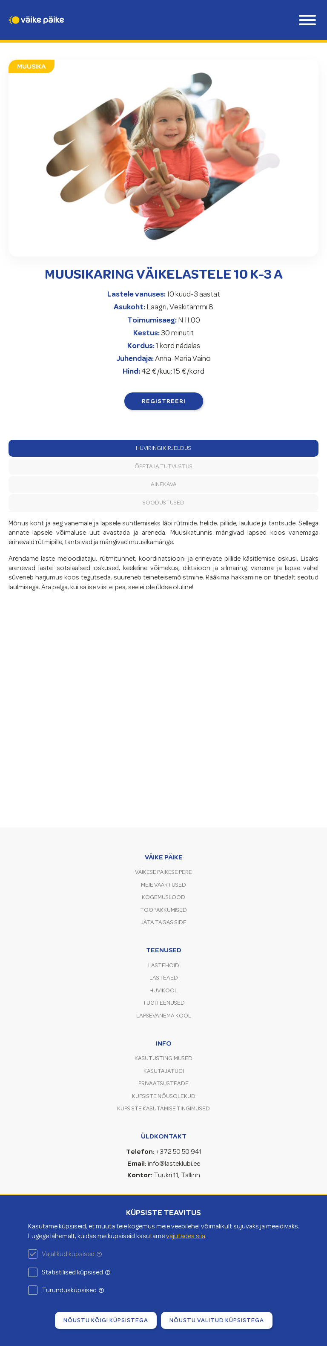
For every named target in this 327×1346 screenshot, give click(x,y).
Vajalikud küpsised (72, 1254)
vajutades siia (185, 1236)
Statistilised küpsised (76, 1272)
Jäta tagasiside (163, 922)
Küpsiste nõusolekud (163, 1096)
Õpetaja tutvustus (163, 466)
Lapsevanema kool (163, 1015)
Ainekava (164, 484)
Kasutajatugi (163, 1071)
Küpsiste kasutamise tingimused (163, 1108)
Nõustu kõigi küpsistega (105, 1320)
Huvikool (163, 990)
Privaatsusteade (163, 1083)
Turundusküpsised (73, 1290)
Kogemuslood (163, 897)
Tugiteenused (164, 1003)
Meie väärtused (163, 885)
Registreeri (164, 401)
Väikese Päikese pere (163, 872)
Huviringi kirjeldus (163, 448)
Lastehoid (163, 965)
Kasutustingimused (163, 1058)
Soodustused (163, 502)
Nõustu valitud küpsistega (216, 1320)
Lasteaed (163, 977)
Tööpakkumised (163, 910)
